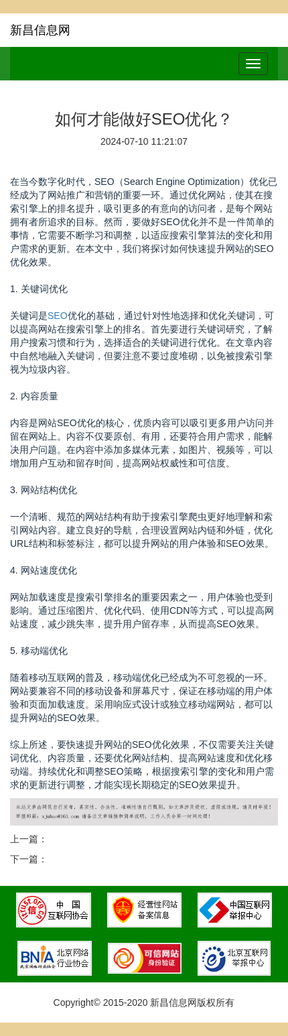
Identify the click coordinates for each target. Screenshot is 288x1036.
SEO (58, 315)
